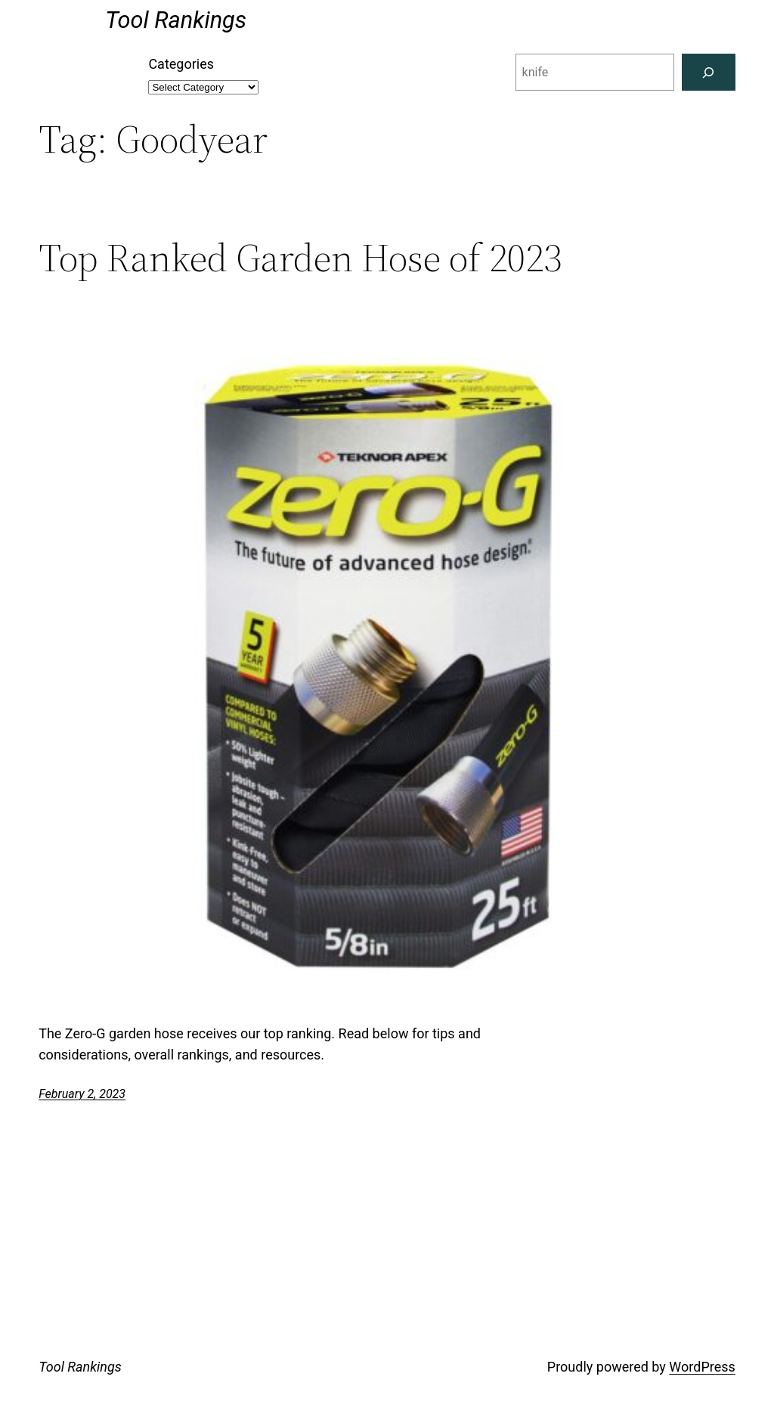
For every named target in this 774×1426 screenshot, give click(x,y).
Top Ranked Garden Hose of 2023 (300, 257)
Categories (181, 64)
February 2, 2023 (82, 1094)
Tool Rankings (175, 20)
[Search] (708, 72)
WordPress (702, 1367)
